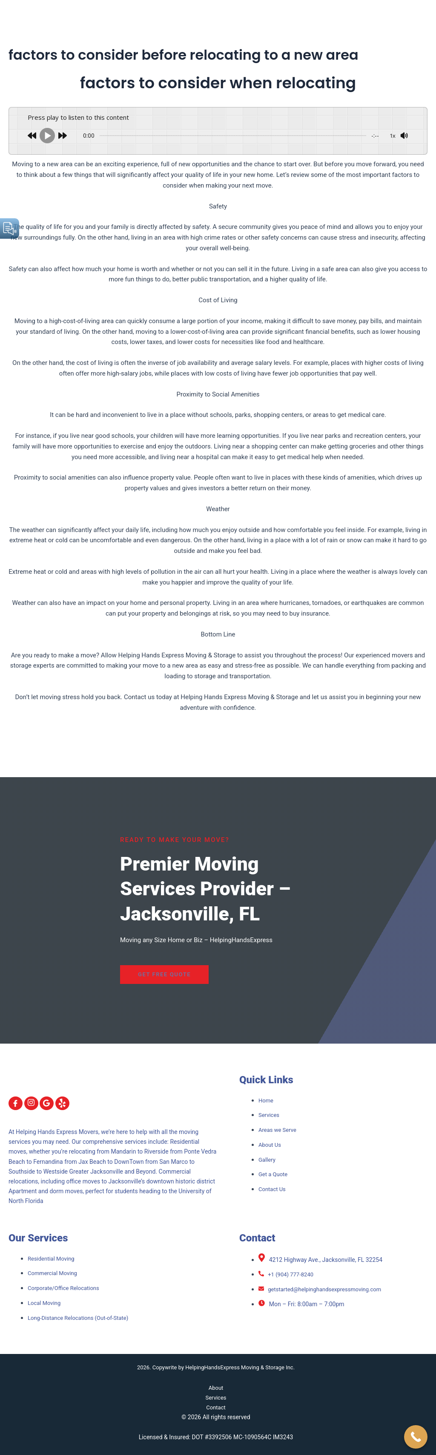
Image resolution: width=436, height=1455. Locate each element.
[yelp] (62, 1103)
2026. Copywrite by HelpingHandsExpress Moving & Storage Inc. (216, 1367)
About (216, 1387)
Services (216, 1397)
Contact (216, 1407)
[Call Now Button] (415, 1437)
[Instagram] (31, 1103)
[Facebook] (16, 1103)
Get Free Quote (145, 974)
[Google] (47, 1103)
